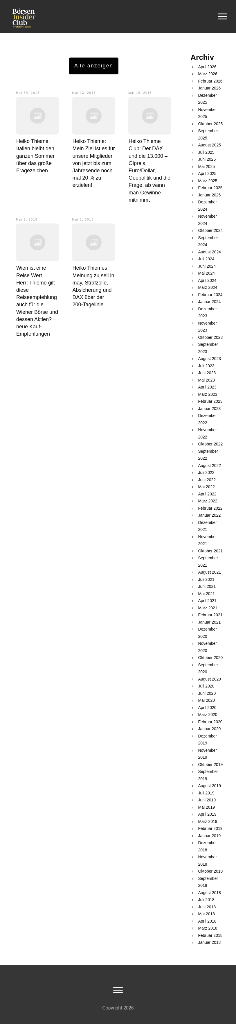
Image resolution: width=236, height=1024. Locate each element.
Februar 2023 (210, 401)
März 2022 (207, 501)
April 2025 (207, 173)
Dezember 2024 (207, 206)
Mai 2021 (206, 593)
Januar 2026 (209, 88)
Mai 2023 (206, 380)
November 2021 (207, 540)
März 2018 (207, 928)
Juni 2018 (207, 907)
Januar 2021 (209, 622)
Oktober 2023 (210, 337)
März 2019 (207, 821)
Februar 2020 (210, 721)
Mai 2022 (206, 486)
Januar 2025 (209, 195)
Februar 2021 (210, 615)
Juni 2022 (207, 479)
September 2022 (208, 455)
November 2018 (207, 861)
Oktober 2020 (210, 657)
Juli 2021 (206, 579)
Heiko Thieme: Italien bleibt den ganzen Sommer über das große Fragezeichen (35, 155)
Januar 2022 (209, 515)
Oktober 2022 (210, 444)
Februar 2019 (210, 828)
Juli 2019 (206, 793)
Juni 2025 (207, 159)
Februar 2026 (210, 81)
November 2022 (207, 433)
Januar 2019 (209, 835)
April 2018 (207, 921)
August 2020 (209, 679)
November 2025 (207, 113)
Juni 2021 (207, 586)
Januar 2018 (209, 942)
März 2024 (207, 287)
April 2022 (207, 494)
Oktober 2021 (210, 551)
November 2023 (207, 327)
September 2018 (208, 882)
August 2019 (209, 785)
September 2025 (208, 134)
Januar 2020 (209, 728)
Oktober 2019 (210, 764)
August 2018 (209, 892)
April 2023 (207, 387)
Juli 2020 (206, 686)
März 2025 (207, 180)
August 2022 (209, 465)
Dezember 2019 (207, 740)
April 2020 (207, 707)
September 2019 (208, 775)
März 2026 (207, 73)
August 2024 (209, 252)
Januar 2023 (209, 408)
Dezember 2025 (207, 99)
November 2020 (207, 647)
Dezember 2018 (207, 846)
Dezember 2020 (207, 633)
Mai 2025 (206, 166)
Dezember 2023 (207, 312)
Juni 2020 (207, 693)
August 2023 (209, 358)
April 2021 (207, 600)
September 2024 (208, 241)
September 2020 (208, 668)
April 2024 (207, 280)
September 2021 (208, 562)
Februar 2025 (210, 187)
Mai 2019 (206, 807)
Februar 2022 (210, 508)
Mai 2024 (206, 273)
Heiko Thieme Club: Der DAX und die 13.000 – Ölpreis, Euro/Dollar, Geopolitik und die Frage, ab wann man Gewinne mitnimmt (149, 170)
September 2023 (208, 348)
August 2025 (209, 145)
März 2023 (207, 394)
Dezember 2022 (207, 419)
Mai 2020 (206, 700)
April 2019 (207, 814)
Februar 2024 (210, 294)
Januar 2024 (209, 301)
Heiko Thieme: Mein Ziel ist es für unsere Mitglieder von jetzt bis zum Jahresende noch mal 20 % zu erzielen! (93, 163)
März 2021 (207, 608)
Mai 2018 (206, 914)
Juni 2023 (207, 372)
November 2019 (207, 754)
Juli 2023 (206, 366)
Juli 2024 (206, 259)
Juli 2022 (206, 472)
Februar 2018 (210, 935)
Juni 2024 (207, 266)
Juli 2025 (206, 152)
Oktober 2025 (210, 123)
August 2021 (209, 572)
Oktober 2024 (210, 230)
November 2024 (207, 220)
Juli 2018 (206, 899)
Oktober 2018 (210, 871)
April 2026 (207, 67)
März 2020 (207, 714)
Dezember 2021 (207, 526)
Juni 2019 (207, 800)
